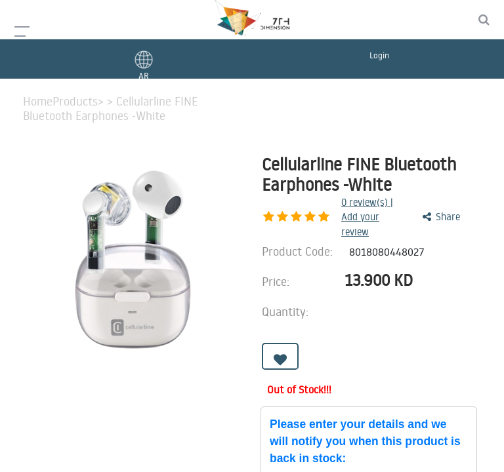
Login (379, 55)
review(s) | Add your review (333, 207)
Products (75, 101)
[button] (280, 337)
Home (37, 101)
